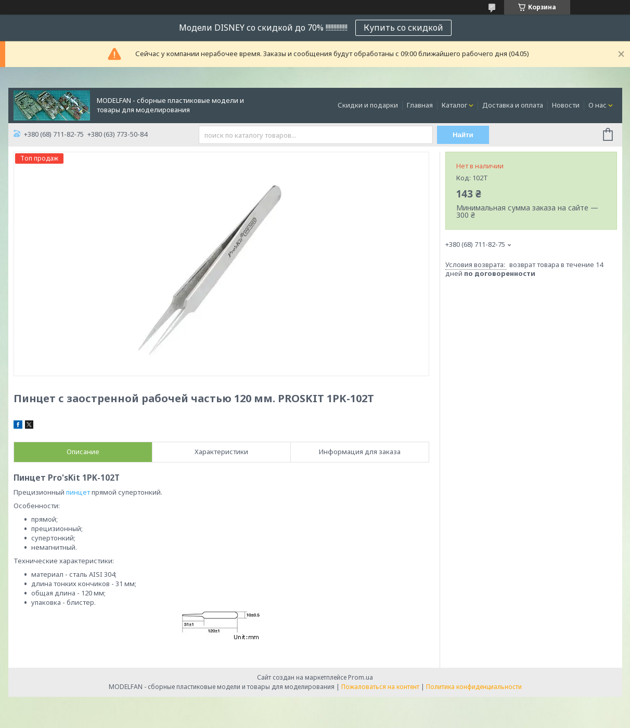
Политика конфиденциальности (474, 686)
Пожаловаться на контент (380, 686)
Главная (420, 105)
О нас (597, 105)
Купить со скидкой (403, 27)
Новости (566, 105)
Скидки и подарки (368, 105)
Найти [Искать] (463, 135)
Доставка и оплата (512, 105)
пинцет (78, 492)
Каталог (454, 105)
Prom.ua (360, 677)
